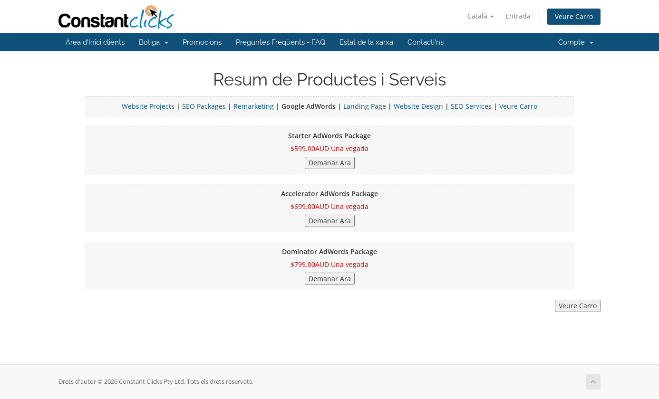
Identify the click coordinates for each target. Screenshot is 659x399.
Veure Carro (574, 16)
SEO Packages (204, 106)
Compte (575, 42)
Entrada (518, 15)
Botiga (153, 42)
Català (480, 15)
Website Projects (148, 106)
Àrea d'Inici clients (95, 42)
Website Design (418, 106)
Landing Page (364, 106)
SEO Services (471, 106)
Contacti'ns (425, 42)
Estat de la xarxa (366, 42)
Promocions (202, 42)
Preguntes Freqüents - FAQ (280, 42)
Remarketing (254, 106)
